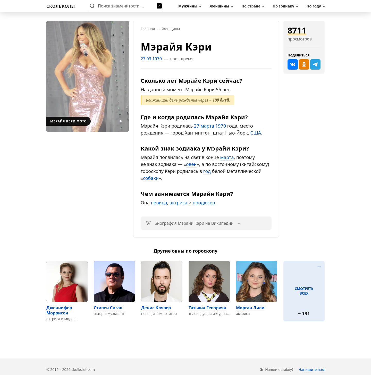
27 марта (204, 126)
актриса (178, 202)
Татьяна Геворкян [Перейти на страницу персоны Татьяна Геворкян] (207, 308)
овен (191, 164)
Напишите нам (312, 369)
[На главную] (61, 6)
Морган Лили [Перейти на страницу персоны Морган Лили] (250, 308)
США (255, 133)
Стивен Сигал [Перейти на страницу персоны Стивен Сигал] (108, 308)
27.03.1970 (151, 59)
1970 (220, 126)
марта (227, 157)
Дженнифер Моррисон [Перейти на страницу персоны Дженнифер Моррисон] (59, 310)
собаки (151, 178)
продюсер (204, 202)
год (207, 171)
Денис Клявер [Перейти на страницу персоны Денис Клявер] (156, 308)
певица (159, 202)
